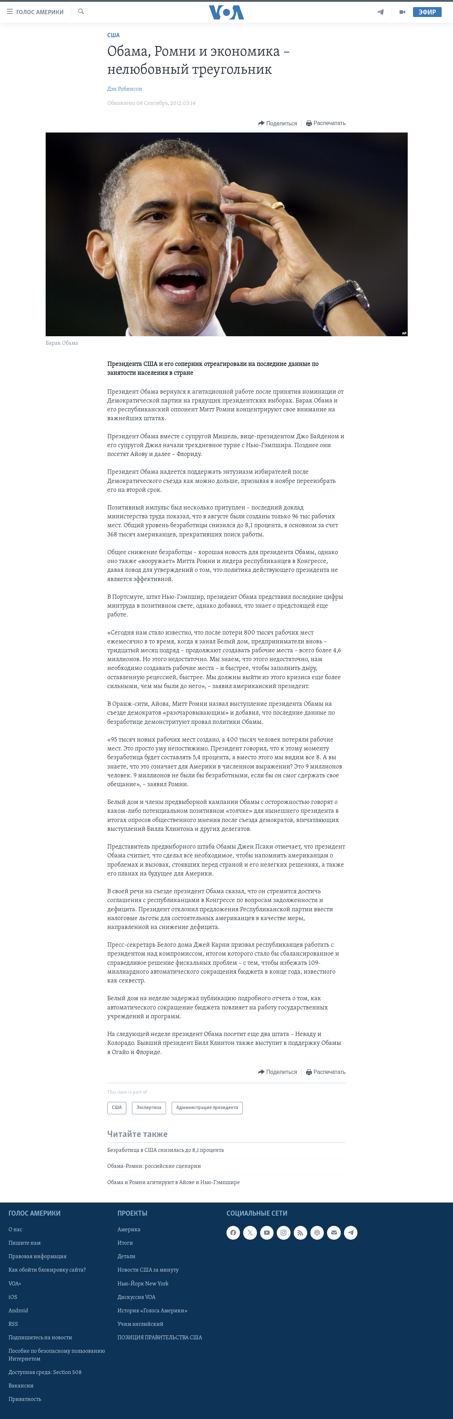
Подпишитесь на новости (40, 1338)
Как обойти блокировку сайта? (47, 1270)
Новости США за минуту (148, 1270)
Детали (126, 1257)
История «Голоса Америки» (152, 1311)
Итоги (125, 1243)
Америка (129, 1230)
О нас (15, 1230)
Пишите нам (24, 1243)
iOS (12, 1297)
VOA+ (15, 1283)
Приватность (24, 1399)
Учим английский (140, 1324)
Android (18, 1311)
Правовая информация (37, 1257)
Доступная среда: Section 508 (45, 1372)
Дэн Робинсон (124, 89)
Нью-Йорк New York (142, 1283)
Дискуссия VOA (136, 1297)
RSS (13, 1324)
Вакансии (21, 1386)
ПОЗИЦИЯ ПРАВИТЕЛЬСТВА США (159, 1338)
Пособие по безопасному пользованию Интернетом (56, 1355)
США (113, 35)
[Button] (277, 123)
